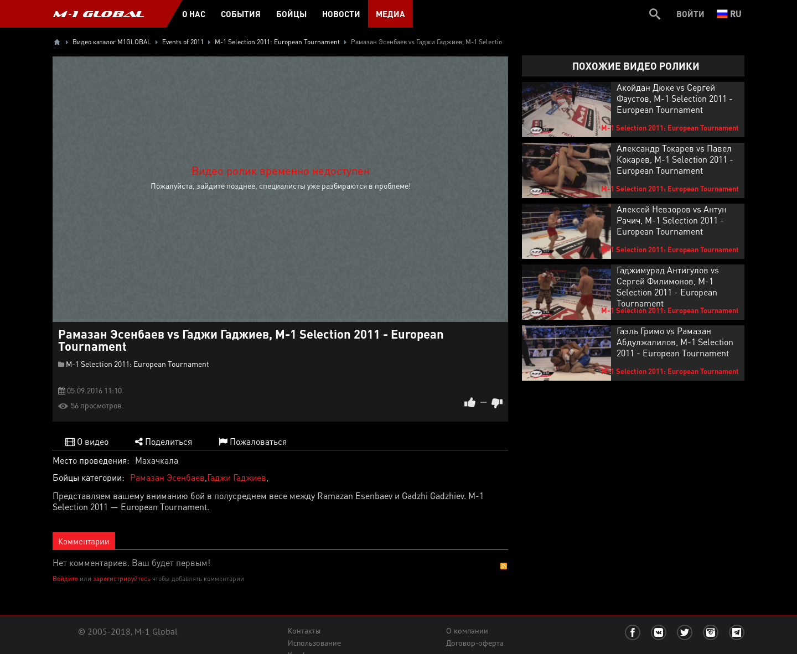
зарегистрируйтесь (122, 578)
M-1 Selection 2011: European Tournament (137, 363)
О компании (467, 631)
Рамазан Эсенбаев (167, 477)
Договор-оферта (475, 643)
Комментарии (84, 541)
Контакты (304, 631)
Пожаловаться (253, 441)
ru (729, 13)
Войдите (65, 578)
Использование (314, 643)
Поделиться (163, 441)
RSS (503, 566)
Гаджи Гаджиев (236, 477)
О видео (86, 441)
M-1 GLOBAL (98, 13)
